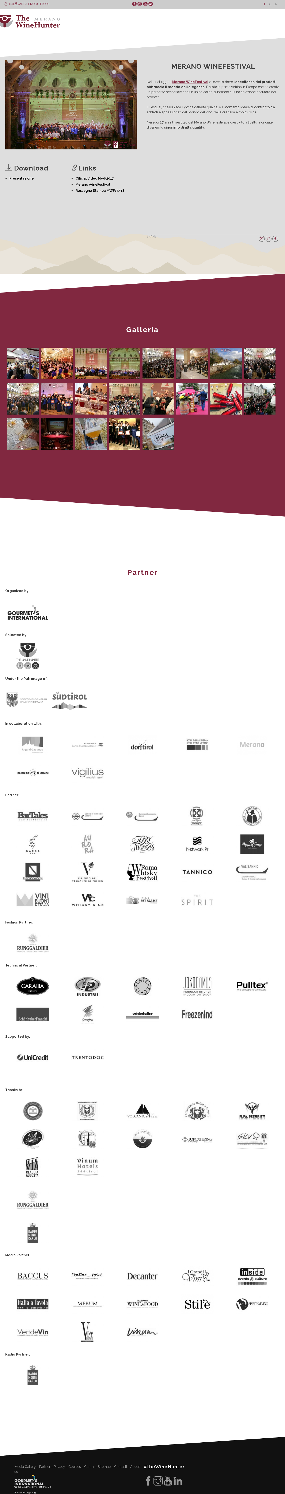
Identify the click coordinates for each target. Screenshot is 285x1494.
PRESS (11, 4)
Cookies (74, 1425)
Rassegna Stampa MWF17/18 (100, 191)
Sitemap (104, 1425)
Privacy (59, 1425)
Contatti (120, 1425)
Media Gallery (25, 1425)
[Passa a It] (264, 4)
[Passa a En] (275, 4)
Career (89, 1425)
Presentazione (22, 178)
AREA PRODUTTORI (31, 4)
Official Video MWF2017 (95, 178)
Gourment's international (29, 1438)
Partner (44, 1425)
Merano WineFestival (93, 185)
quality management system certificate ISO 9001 (42, 1488)
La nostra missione (27, 1479)
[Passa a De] (270, 4)
